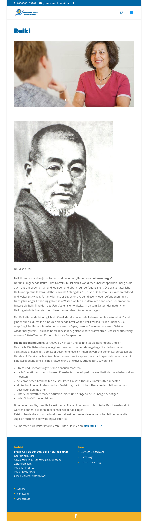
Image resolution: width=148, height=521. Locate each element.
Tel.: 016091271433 (24, 471)
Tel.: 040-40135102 (24, 467)
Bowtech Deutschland (92, 451)
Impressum (22, 493)
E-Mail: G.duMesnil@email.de (29, 475)
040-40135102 (93, 426)
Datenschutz (23, 498)
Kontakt (20, 488)
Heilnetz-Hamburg (91, 462)
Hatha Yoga (87, 457)
